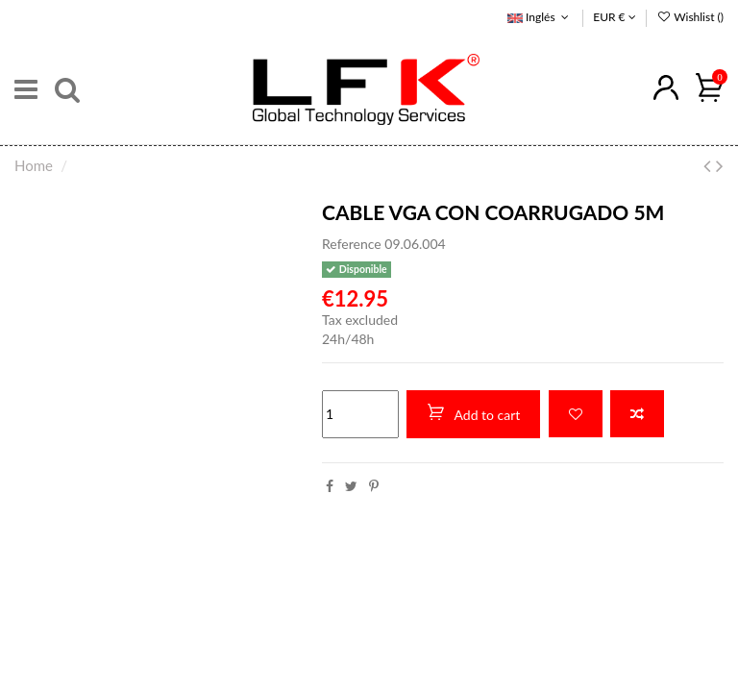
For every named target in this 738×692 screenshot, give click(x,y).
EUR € (614, 17)
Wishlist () (690, 17)
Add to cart (473, 413)
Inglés (540, 17)
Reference (351, 243)
